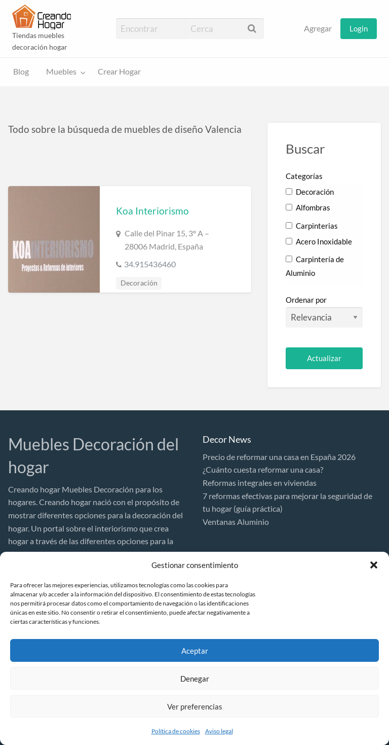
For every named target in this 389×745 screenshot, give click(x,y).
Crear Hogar (119, 71)
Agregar (318, 28)
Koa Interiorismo (152, 211)
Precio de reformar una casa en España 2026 (279, 457)
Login (358, 28)
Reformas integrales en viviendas (260, 482)
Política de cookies (175, 731)
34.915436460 (150, 264)
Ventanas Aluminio (236, 521)
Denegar (194, 678)
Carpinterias (312, 225)
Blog (21, 71)
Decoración (139, 283)
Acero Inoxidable (319, 241)
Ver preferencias (194, 706)
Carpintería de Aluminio (315, 266)
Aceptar (194, 650)
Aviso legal (219, 731)
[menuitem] (317, 28)
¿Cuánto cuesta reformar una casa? (263, 469)
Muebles (61, 71)
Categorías (304, 176)
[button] (374, 565)
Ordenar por (324, 311)
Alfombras (308, 207)
